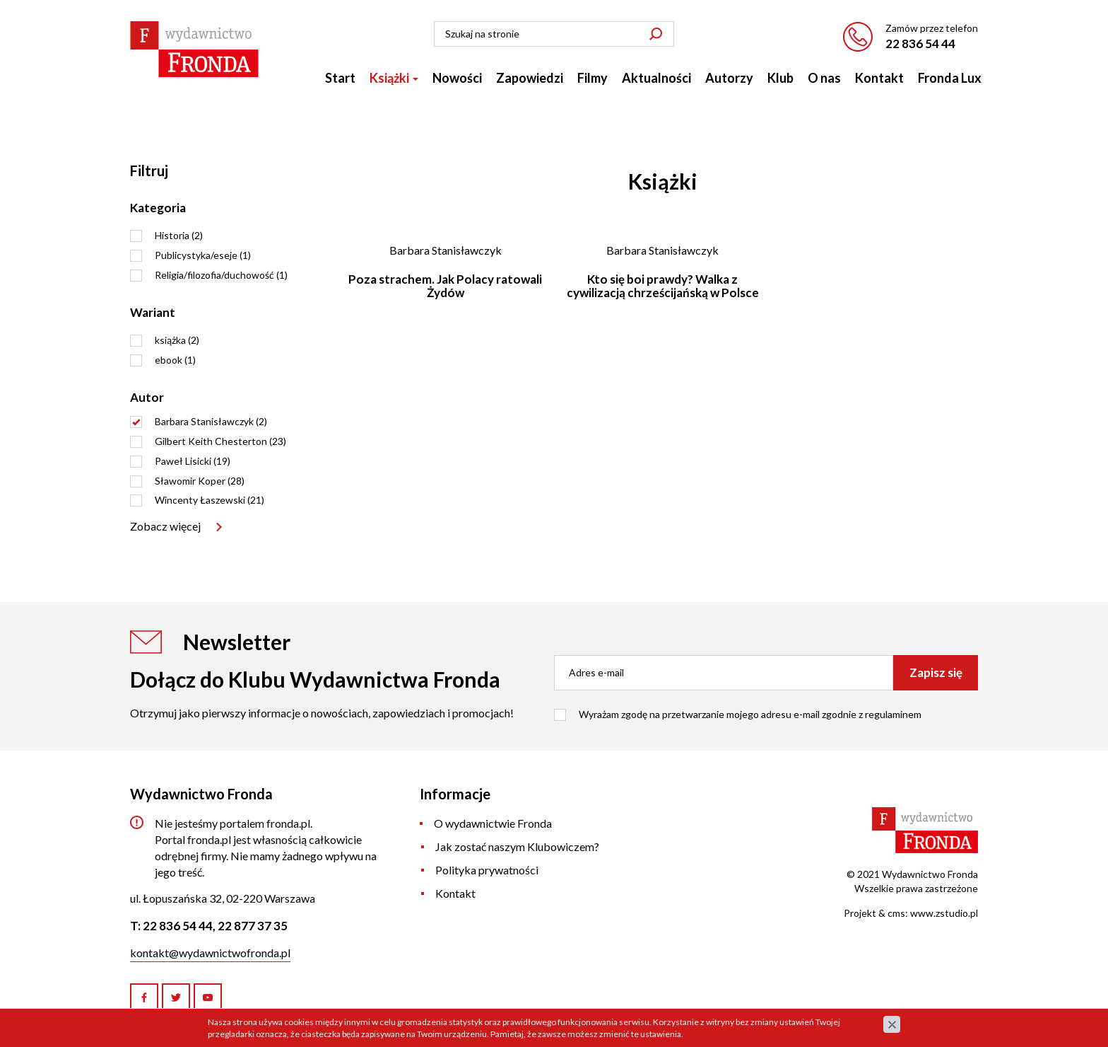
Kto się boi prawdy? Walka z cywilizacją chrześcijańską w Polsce (663, 286)
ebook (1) (175, 360)
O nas (824, 78)
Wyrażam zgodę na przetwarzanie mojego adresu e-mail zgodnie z (750, 714)
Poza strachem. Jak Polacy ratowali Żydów (445, 286)
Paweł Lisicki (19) (192, 461)
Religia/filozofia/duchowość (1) (221, 275)
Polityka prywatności (486, 870)
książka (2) (177, 340)
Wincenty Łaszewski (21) (209, 500)
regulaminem (893, 714)
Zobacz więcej (165, 526)
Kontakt (879, 78)
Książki (394, 78)
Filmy (592, 78)
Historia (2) (179, 235)
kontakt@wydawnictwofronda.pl (210, 952)
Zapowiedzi (529, 78)
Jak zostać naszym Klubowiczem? (517, 846)
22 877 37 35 (253, 925)
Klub (780, 78)
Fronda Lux (950, 78)
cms (896, 913)
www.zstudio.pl (944, 913)
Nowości (457, 78)
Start (340, 78)
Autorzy (729, 78)
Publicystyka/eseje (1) (203, 255)
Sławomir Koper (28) (199, 481)
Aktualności (656, 78)
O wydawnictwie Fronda (493, 823)
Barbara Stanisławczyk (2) (211, 421)
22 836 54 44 (920, 43)
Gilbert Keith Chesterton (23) (220, 441)
